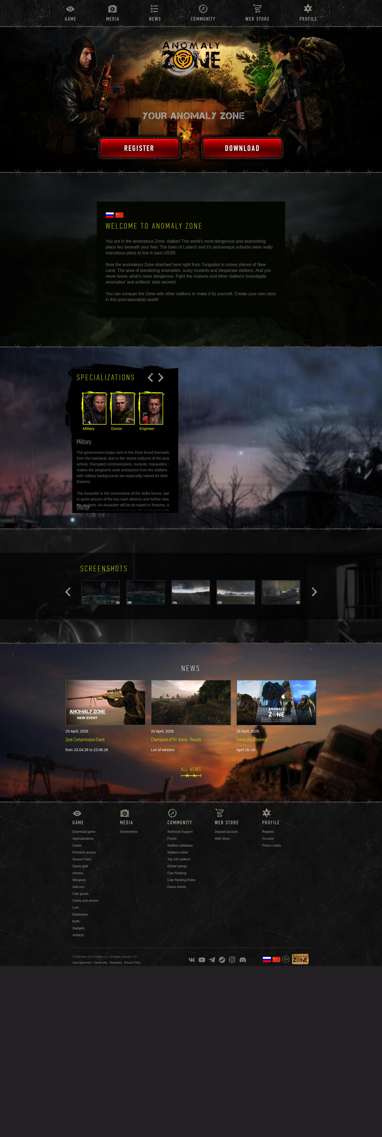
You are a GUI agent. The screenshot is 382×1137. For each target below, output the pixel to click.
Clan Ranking (176, 873)
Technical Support (180, 832)
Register (268, 832)
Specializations (83, 838)
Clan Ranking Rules (181, 880)
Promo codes (271, 845)
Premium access (84, 852)
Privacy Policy (132, 962)
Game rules (100, 962)
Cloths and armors (85, 901)
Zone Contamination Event (85, 740)
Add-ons (78, 887)
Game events (176, 887)
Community (203, 19)
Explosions (80, 914)
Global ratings (177, 866)
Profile (308, 19)
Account (268, 838)
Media (112, 19)
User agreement (82, 962)
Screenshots (129, 832)
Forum (172, 838)
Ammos (77, 873)
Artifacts (78, 935)
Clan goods (80, 894)
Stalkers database (180, 845)
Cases (76, 845)
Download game (84, 832)
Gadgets (78, 928)
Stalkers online (177, 852)
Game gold (80, 866)
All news (191, 769)
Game (70, 19)
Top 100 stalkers (178, 859)
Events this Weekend (251, 740)
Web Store (257, 19)
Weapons (79, 880)
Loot (75, 907)
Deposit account (226, 832)
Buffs (76, 921)
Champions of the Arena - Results (176, 740)
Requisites (116, 962)
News (155, 19)
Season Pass (81, 859)
